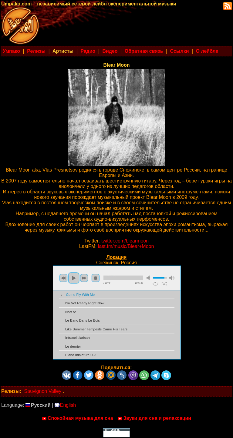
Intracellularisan (77, 337)
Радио (87, 51)
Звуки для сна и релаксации (154, 418)
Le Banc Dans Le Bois (82, 320)
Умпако (11, 51)
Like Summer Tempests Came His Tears (96, 329)
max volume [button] (171, 278)
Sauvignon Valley (42, 391)
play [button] (74, 278)
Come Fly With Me (80, 294)
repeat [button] (155, 283)
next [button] (84, 278)
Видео (109, 51)
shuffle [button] (164, 283)
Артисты (62, 51)
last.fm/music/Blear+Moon (126, 246)
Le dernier (73, 346)
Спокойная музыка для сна (77, 418)
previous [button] (63, 278)
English (65, 405)
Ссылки (179, 51)
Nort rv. (70, 312)
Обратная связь (144, 51)
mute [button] (149, 278)
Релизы (36, 51)
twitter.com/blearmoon (125, 240)
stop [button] (95, 278)
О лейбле (207, 51)
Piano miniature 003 (80, 355)
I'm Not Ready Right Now (84, 303)
